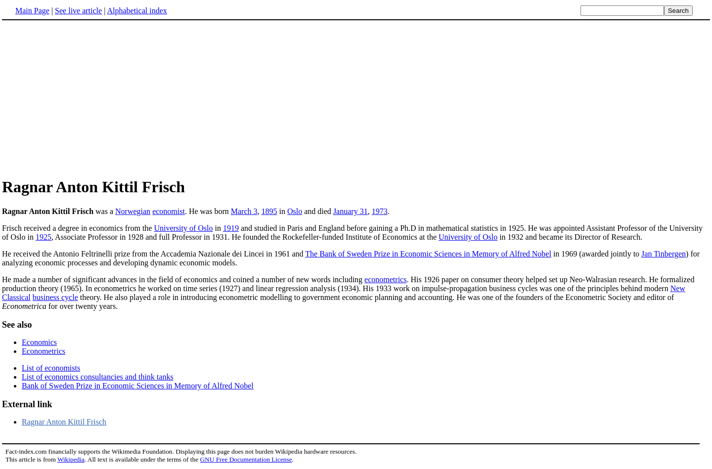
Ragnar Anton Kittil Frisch (64, 422)
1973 (380, 211)
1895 (269, 211)
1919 (231, 228)
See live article (78, 10)
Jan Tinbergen (663, 254)
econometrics (385, 279)
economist (168, 211)
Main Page (32, 10)
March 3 (244, 211)
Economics (39, 342)
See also (17, 325)
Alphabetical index (137, 10)
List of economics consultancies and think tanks (98, 377)
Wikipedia (71, 459)
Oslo (294, 211)
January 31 (350, 211)
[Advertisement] (85, 98)
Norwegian (132, 211)
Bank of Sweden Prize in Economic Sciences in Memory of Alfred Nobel (138, 386)
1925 (43, 237)
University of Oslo (183, 228)
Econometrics (43, 351)
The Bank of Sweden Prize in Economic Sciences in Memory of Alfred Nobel (428, 254)
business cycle (55, 297)
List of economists (51, 368)
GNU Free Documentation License (246, 459)
